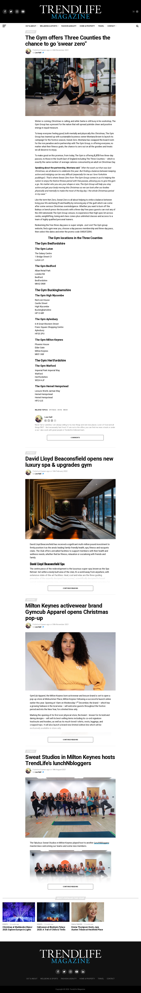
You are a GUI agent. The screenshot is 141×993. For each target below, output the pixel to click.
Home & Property (87, 26)
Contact (111, 26)
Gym (60, 410)
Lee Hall (38, 53)
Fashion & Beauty (68, 26)
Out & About (31, 26)
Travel (101, 26)
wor (66, 410)
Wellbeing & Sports (48, 26)
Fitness (53, 410)
